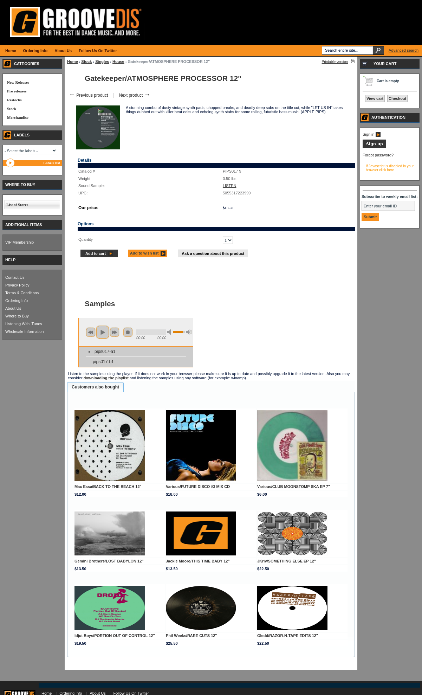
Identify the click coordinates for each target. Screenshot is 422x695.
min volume (170, 332)
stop (128, 332)
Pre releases (16, 91)
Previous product (88, 95)
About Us (13, 308)
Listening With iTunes (23, 324)
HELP (10, 260)
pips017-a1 (105, 351)
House (118, 61)
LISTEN (229, 186)
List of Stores (17, 204)
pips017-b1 (103, 361)
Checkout (397, 98)
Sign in (372, 134)
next (114, 332)
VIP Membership (19, 242)
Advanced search (403, 50)
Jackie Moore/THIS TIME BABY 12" (198, 561)
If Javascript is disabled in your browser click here (390, 168)
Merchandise (17, 117)
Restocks (14, 100)
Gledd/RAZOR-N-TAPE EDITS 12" (287, 635)
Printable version (335, 62)
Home (72, 61)
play (103, 332)
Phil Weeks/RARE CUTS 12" (191, 635)
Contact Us (14, 277)
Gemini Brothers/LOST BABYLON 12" (109, 561)
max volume (189, 332)
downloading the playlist (106, 378)
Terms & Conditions (22, 293)
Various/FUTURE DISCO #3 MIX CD (198, 486)
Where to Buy (17, 316)
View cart (374, 98)
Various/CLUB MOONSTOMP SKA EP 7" (293, 486)
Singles (102, 61)
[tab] (95, 387)
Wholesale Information (24, 331)
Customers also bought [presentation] (95, 387)
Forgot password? (378, 155)
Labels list (51, 163)
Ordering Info (16, 300)
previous (91, 332)
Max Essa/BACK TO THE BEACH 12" (108, 486)
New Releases (18, 82)
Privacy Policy (17, 285)
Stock (86, 61)
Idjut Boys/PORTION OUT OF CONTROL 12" (114, 635)
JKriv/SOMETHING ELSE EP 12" (286, 561)
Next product (134, 95)
